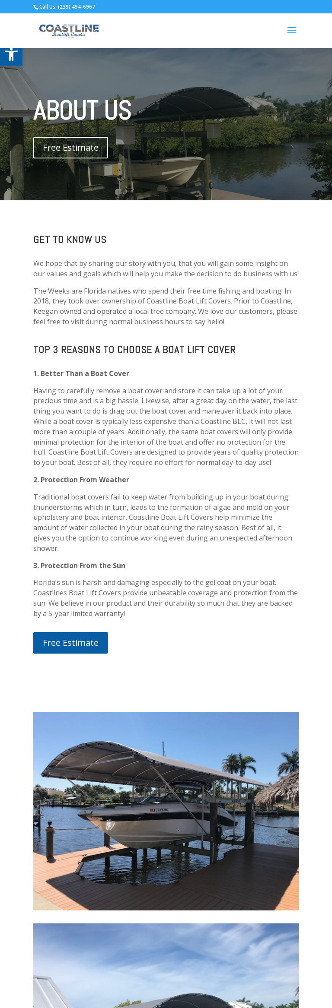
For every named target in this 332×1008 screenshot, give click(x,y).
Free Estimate (71, 147)
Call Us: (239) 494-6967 (67, 6)
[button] (11, 54)
